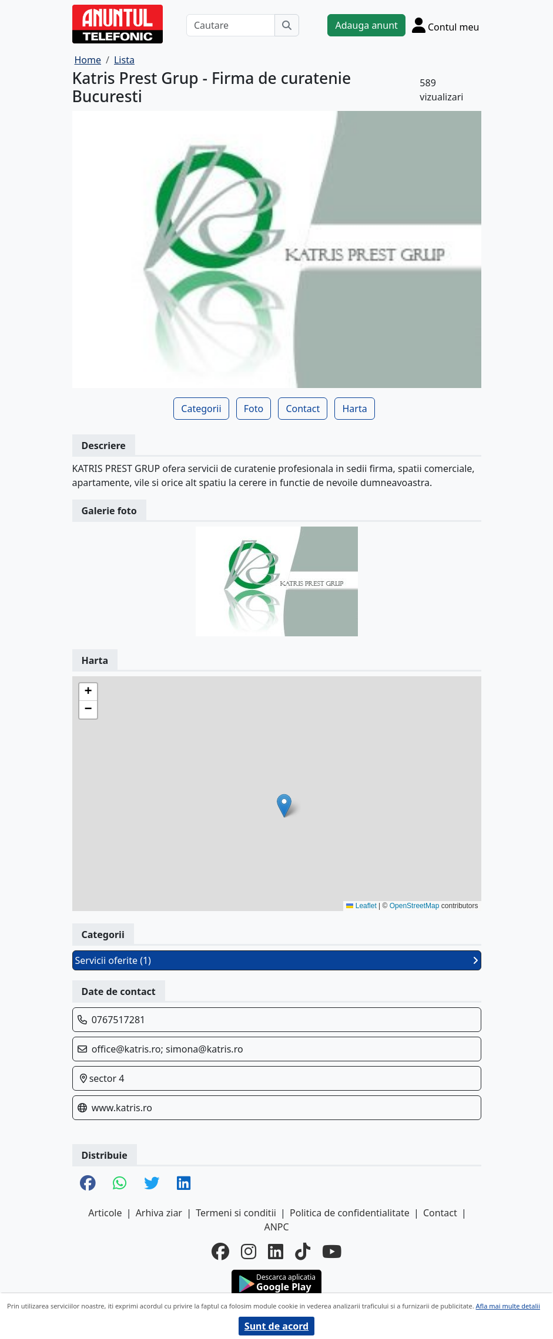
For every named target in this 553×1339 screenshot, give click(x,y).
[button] (284, 806)
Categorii (201, 408)
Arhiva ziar (159, 1212)
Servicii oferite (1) (276, 960)
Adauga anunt (366, 25)
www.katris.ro (122, 1107)
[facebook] (220, 1252)
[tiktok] (302, 1252)
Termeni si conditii (236, 1212)
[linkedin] (275, 1252)
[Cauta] (286, 25)
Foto (253, 408)
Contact (303, 408)
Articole (105, 1212)
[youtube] (331, 1252)
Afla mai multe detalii (508, 1305)
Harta (354, 408)
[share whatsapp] (119, 1183)
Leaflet (361, 906)
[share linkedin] (183, 1183)
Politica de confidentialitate (350, 1212)
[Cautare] (231, 25)
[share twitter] (151, 1183)
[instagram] (248, 1252)
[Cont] (445, 25)
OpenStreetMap (415, 906)
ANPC (276, 1226)
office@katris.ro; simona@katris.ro (167, 1049)
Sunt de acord (276, 1326)
